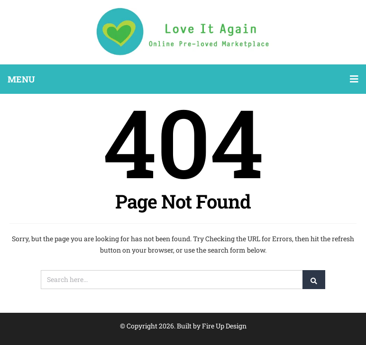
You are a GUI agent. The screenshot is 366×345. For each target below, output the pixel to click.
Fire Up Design (224, 325)
